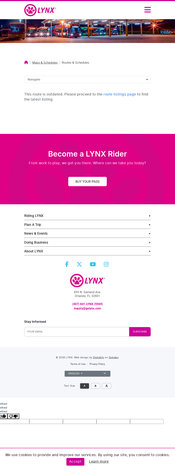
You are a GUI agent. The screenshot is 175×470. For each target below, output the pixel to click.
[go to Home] (87, 282)
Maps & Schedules (45, 62)
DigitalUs (98, 357)
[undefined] (13, 416)
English (87, 373)
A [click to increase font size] (95, 386)
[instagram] (107, 265)
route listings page (119, 94)
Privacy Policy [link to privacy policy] (97, 364)
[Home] (26, 63)
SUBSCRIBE (140, 331)
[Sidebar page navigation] (87, 79)
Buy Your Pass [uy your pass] (87, 181)
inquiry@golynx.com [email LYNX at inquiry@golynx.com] (87, 308)
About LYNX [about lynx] (33, 251)
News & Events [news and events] (36, 233)
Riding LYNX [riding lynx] (33, 215)
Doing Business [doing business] (36, 242)
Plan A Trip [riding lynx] (32, 224)
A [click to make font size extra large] (106, 386)
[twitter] (79, 265)
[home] (41, 10)
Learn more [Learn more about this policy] (99, 461)
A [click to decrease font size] (84, 386)
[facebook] (67, 265)
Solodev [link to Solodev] (114, 357)
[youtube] (93, 265)
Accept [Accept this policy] (75, 461)
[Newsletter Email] (49, 331)
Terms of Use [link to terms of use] (78, 364)
